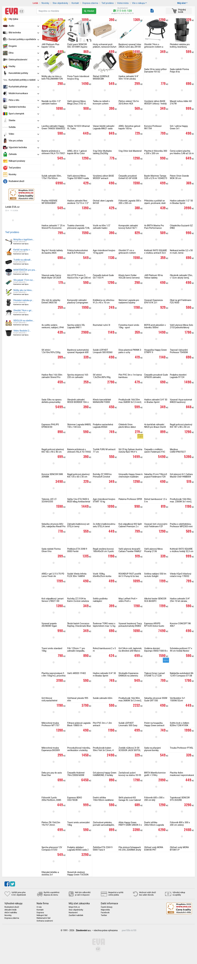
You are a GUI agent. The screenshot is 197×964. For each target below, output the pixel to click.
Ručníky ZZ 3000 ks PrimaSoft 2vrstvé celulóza (102, 476)
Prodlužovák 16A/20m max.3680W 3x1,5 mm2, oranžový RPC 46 (130, 402)
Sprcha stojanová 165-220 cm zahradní (77, 376)
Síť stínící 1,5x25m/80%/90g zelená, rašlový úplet (102, 377)
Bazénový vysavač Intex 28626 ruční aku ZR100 (130, 45)
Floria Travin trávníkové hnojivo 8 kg (78, 77)
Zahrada (24, 154)
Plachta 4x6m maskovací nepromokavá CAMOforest (182, 775)
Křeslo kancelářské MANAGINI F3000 (102, 400)
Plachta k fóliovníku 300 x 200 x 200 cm (155, 152)
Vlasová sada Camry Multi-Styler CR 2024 (51, 276)
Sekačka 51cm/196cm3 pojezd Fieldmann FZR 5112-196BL (155, 476)
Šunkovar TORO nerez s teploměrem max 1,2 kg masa (104, 626)
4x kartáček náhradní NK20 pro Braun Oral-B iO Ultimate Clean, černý (155, 427)
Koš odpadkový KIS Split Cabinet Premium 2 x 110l (130, 526)
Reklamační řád (43, 918)
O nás (39, 907)
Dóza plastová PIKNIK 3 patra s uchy (130, 351)
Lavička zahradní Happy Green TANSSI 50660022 (53, 127)
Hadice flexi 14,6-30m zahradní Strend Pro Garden (52, 377)
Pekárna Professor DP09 (130, 499)
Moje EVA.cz (74, 907)
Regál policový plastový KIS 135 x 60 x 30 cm (78, 475)
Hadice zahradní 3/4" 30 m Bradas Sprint (104, 674)
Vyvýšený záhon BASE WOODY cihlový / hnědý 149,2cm (155, 103)
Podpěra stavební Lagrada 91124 (178, 376)
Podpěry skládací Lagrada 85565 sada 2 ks (78, 849)
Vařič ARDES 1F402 (76, 673)
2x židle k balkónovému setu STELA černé (104, 525)
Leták (35, 3)
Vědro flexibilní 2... (22, 330)
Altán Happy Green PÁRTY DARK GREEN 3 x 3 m (130, 825)
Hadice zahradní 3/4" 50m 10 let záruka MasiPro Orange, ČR (129, 78)
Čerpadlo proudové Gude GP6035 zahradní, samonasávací (156, 377)
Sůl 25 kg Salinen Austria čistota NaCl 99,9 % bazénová (130, 452)
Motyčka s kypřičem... (23, 239)
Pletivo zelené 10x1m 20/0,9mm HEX (129, 102)
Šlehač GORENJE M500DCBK (101, 77)
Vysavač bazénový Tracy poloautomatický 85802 (130, 624)
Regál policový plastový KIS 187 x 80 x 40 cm (181, 425)
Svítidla (24, 127)
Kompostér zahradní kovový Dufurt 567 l (128, 226)
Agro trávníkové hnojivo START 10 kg (104, 500)
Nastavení (73, 912)
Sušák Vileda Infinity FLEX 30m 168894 (76, 575)
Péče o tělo (24, 100)
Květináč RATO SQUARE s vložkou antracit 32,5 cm (155, 253)
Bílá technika (24, 32)
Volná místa (123, 3)
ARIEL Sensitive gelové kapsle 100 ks (129, 127)
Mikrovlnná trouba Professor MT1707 (50, 724)
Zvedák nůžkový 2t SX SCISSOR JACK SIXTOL (130, 749)
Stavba (24, 120)
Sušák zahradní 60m (102, 698)
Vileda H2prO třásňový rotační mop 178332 (180, 575)
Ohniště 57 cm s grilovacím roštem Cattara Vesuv (127, 253)
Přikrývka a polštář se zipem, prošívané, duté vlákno (155, 203)
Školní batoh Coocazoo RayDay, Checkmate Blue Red (79, 626)
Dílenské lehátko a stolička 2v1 (50, 873)
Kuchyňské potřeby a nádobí (24, 80)
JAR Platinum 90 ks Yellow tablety (153, 276)
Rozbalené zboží (16, 181)
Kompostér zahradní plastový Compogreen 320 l (77, 302)
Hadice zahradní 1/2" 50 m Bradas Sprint (181, 201)
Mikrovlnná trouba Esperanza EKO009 (51, 749)
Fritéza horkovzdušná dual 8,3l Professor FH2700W (77, 253)
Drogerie (24, 46)
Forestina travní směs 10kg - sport (129, 326)
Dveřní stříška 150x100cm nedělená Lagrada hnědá (103, 800)
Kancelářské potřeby (24, 73)
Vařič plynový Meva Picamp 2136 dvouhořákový (153, 551)
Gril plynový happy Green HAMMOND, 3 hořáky (105, 773)
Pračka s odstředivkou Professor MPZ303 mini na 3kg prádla (181, 526)
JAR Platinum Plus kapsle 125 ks (50, 45)
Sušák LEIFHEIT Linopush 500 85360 (103, 351)
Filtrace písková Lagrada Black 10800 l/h (78, 724)
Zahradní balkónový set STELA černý (78, 525)
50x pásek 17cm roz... (23, 280)
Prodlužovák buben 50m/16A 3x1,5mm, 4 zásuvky (103, 750)
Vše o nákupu (138, 3)
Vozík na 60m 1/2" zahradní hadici (102, 226)
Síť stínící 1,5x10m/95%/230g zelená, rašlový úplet (51, 352)
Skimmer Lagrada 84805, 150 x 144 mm (79, 425)
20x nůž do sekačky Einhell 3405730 (51, 301)
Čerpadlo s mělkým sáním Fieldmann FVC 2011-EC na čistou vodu (155, 452)
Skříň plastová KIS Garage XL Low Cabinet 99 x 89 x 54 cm (130, 800)
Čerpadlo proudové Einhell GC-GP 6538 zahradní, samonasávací (130, 178)
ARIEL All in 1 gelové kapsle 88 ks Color (77, 152)
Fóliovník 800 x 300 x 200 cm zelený (180, 823)
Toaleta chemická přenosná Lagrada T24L (78, 226)
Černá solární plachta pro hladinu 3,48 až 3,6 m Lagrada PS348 (182, 153)
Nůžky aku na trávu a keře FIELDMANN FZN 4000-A (52, 78)
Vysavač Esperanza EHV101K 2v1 (153, 301)
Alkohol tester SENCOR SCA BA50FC (155, 599)
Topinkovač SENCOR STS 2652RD (180, 798)
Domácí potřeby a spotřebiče (24, 39)
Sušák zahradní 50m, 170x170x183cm (51, 177)
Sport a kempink (24, 113)
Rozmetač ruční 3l (101, 325)
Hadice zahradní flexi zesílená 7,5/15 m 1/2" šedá (78, 203)
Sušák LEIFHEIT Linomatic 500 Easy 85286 (128, 725)
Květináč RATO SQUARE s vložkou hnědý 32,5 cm (181, 550)
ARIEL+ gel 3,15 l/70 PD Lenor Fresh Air (53, 575)
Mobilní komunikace (24, 93)
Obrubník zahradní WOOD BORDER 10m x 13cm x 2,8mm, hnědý (78, 402)
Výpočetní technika (24, 147)
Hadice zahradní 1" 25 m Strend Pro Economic (53, 226)
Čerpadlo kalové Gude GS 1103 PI (103, 276)
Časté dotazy (106, 907)
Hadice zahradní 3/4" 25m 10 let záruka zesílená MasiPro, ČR (180, 601)
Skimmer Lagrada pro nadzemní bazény (129, 301)
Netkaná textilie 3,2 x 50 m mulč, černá (181, 251)
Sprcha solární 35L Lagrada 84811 (76, 326)
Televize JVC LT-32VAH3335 (49, 500)
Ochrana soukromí (45, 921)
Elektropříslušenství (24, 59)
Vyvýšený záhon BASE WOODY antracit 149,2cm (103, 178)
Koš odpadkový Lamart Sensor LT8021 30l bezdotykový (53, 601)
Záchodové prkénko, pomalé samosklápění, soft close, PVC (104, 825)
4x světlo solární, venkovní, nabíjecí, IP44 (53, 326)
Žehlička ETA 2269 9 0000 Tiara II (103, 848)
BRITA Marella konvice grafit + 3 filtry (155, 773)
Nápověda (105, 910)
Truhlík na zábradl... (22, 260)
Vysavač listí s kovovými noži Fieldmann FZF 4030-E (155, 526)
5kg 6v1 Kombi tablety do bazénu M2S (52, 251)
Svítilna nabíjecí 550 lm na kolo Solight (155, 575)
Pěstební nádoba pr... (23, 300)
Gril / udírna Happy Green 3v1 (179, 127)
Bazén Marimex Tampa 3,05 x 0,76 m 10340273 (155, 177)
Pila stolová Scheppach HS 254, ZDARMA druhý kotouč (130, 849)
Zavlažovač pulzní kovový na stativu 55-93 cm (130, 775)
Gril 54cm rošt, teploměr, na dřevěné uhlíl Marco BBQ (130, 650)
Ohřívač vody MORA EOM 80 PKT (153, 848)
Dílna (24, 53)
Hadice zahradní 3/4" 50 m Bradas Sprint (155, 400)
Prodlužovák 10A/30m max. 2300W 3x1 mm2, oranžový (181, 501)
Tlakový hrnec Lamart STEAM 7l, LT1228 (154, 674)
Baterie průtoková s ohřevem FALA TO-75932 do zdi (79, 452)
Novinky (45, 3)
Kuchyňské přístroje (24, 86)
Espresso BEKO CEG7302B (74, 798)
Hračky (24, 66)
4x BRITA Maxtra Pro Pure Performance (154, 226)
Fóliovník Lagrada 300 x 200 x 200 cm (130, 201)
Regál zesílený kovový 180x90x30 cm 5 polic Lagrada (103, 551)
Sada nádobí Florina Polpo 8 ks (179, 70)
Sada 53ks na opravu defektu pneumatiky (52, 400)
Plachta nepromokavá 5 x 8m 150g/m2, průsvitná (53, 674)
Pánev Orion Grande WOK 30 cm (179, 177)
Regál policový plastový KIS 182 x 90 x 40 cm (53, 450)
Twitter (104, 915)
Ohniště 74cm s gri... (23, 310)
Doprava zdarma (90, 3)
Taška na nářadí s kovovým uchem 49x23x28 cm (101, 103)
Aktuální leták (10, 910)
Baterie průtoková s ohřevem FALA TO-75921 (53, 152)
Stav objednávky (60, 3)
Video (24, 134)
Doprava (40, 912)
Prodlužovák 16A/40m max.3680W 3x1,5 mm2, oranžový (130, 700)
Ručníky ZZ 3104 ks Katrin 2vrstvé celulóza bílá (78, 601)
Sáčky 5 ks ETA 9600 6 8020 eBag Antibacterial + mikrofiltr (78, 501)
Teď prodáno (107, 3)
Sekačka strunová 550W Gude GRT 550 (155, 699)
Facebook (105, 912)
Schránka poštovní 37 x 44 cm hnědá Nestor (181, 649)
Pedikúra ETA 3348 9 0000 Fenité (77, 550)
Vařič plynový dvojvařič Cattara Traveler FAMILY (130, 550)
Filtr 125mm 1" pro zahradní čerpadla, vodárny (76, 650)
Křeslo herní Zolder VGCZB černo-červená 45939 (129, 277)
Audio (24, 26)
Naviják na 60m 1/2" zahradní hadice (51, 102)
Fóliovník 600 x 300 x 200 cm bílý (154, 798)
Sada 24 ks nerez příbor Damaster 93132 (155, 70)
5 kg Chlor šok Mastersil (130, 151)
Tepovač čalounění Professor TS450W (179, 351)
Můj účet (181, 3)
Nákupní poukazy (17, 161)
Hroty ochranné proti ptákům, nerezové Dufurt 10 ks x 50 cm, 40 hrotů (104, 47)
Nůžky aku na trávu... (23, 290)
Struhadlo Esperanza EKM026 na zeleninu (128, 674)
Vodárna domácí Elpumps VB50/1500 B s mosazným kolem (155, 650)
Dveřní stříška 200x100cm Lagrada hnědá (154, 825)
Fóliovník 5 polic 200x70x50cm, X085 (51, 798)
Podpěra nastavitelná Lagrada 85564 (103, 425)
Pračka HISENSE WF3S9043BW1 (49, 201)
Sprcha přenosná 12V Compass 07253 (52, 848)
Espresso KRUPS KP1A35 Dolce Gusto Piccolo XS (154, 626)
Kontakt (75, 3)
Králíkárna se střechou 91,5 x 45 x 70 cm (103, 301)
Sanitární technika (24, 107)
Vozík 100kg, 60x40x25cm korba (102, 575)
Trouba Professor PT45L (181, 748)
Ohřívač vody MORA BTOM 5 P (179, 848)
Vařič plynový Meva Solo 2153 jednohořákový (181, 326)
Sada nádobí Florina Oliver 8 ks (51, 550)
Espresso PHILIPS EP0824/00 (50, 425)
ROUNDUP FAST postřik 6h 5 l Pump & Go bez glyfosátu (130, 576)
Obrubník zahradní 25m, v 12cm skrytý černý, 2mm (181, 277)
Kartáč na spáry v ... (22, 249)
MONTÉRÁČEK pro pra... (24, 270)
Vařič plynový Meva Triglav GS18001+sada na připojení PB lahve (78, 178)
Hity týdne (13, 19)
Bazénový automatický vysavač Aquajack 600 (78, 351)
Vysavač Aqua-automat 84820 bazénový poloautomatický (181, 402)
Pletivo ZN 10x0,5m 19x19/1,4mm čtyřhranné (51, 825)
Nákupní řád (42, 915)
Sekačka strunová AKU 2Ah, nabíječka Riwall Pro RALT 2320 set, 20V (54, 526)
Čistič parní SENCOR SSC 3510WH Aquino (77, 45)
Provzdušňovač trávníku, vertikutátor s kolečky (78, 749)
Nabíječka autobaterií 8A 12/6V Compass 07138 (181, 674)
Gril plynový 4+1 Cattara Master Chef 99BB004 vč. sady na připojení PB (181, 476)
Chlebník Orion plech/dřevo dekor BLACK (127, 427)
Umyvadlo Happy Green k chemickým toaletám (131, 475)
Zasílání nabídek (76, 915)
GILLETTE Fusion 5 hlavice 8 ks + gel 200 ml (79, 276)
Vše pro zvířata (24, 140)
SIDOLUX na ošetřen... (23, 320)
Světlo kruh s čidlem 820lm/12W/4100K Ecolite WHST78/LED (180, 725)
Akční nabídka (10, 912)
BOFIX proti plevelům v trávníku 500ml (155, 326)
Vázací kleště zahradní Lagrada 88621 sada (103, 127)
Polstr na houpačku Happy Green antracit (154, 724)
